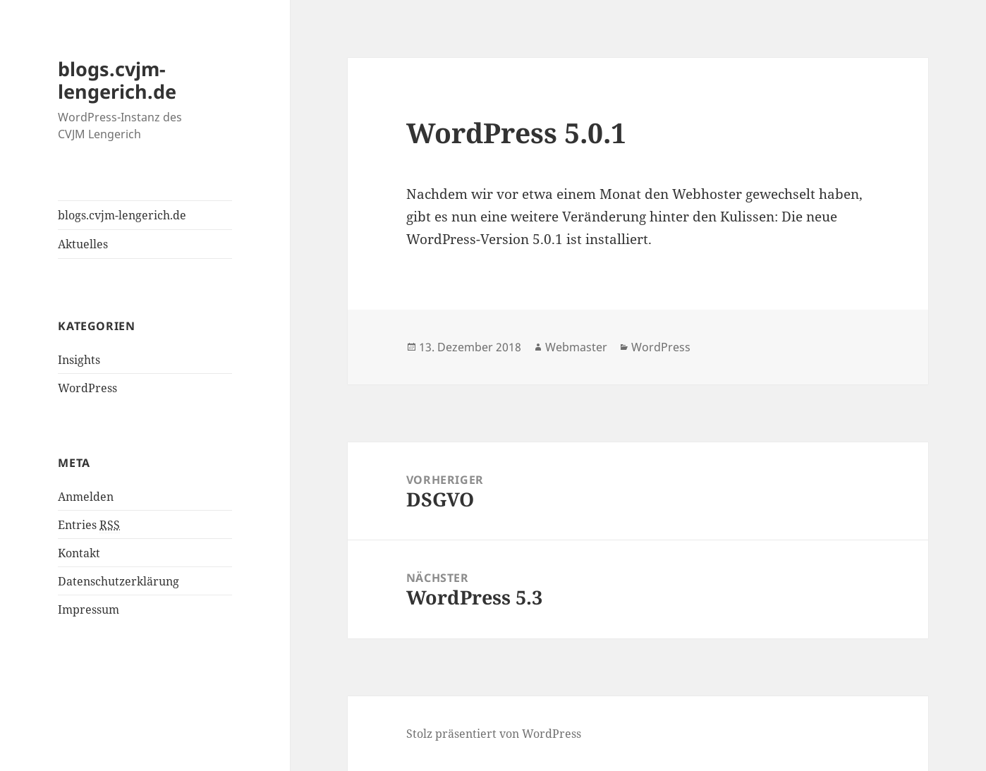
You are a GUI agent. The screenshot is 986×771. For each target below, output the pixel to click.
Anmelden (86, 496)
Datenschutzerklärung (118, 581)
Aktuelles (83, 244)
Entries (89, 525)
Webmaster (576, 347)
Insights (79, 360)
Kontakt (79, 553)
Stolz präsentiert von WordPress (493, 733)
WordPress (87, 388)
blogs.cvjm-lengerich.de (117, 80)
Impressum (88, 609)
